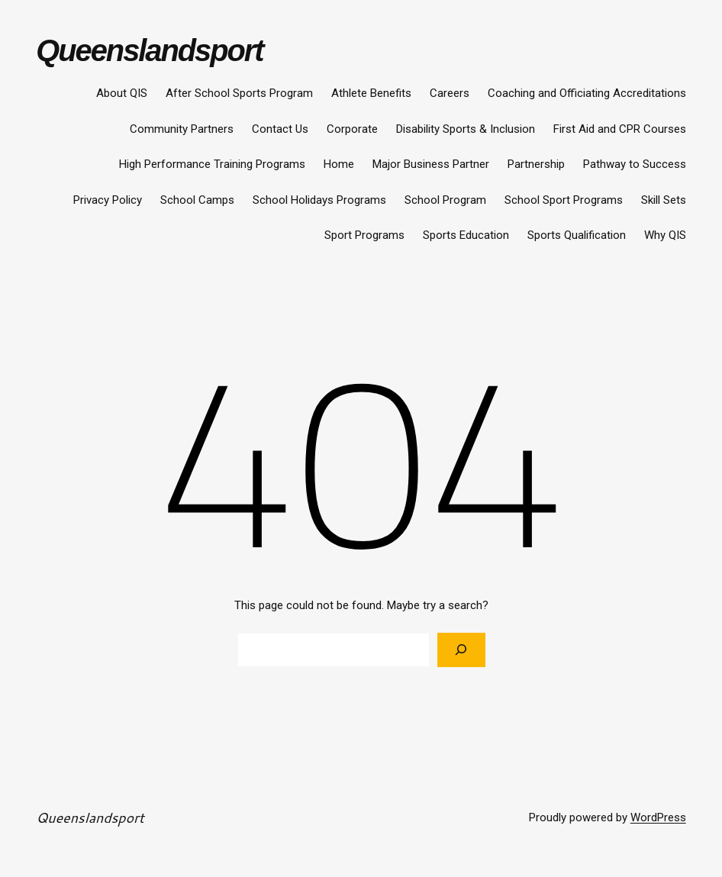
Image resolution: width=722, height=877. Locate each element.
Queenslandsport (149, 50)
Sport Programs (364, 235)
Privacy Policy (107, 200)
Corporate (352, 129)
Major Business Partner (430, 164)
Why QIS (665, 235)
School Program (445, 200)
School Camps (197, 200)
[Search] (461, 650)
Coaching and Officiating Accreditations (587, 93)
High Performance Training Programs (212, 164)
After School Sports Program (239, 93)
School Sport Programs (563, 200)
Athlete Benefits (371, 93)
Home (339, 164)
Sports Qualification (576, 235)
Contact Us (280, 129)
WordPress (658, 817)
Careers (449, 93)
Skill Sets (663, 200)
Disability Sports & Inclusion (465, 129)
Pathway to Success (634, 164)
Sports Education (466, 235)
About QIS (121, 93)
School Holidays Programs (319, 200)
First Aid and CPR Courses (619, 129)
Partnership (536, 164)
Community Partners (182, 129)
